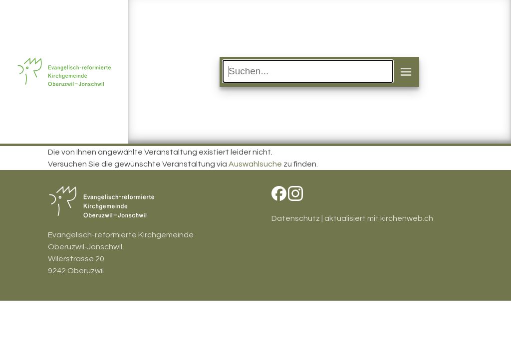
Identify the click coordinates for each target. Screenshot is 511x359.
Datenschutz (295, 218)
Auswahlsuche (255, 164)
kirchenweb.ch (406, 218)
